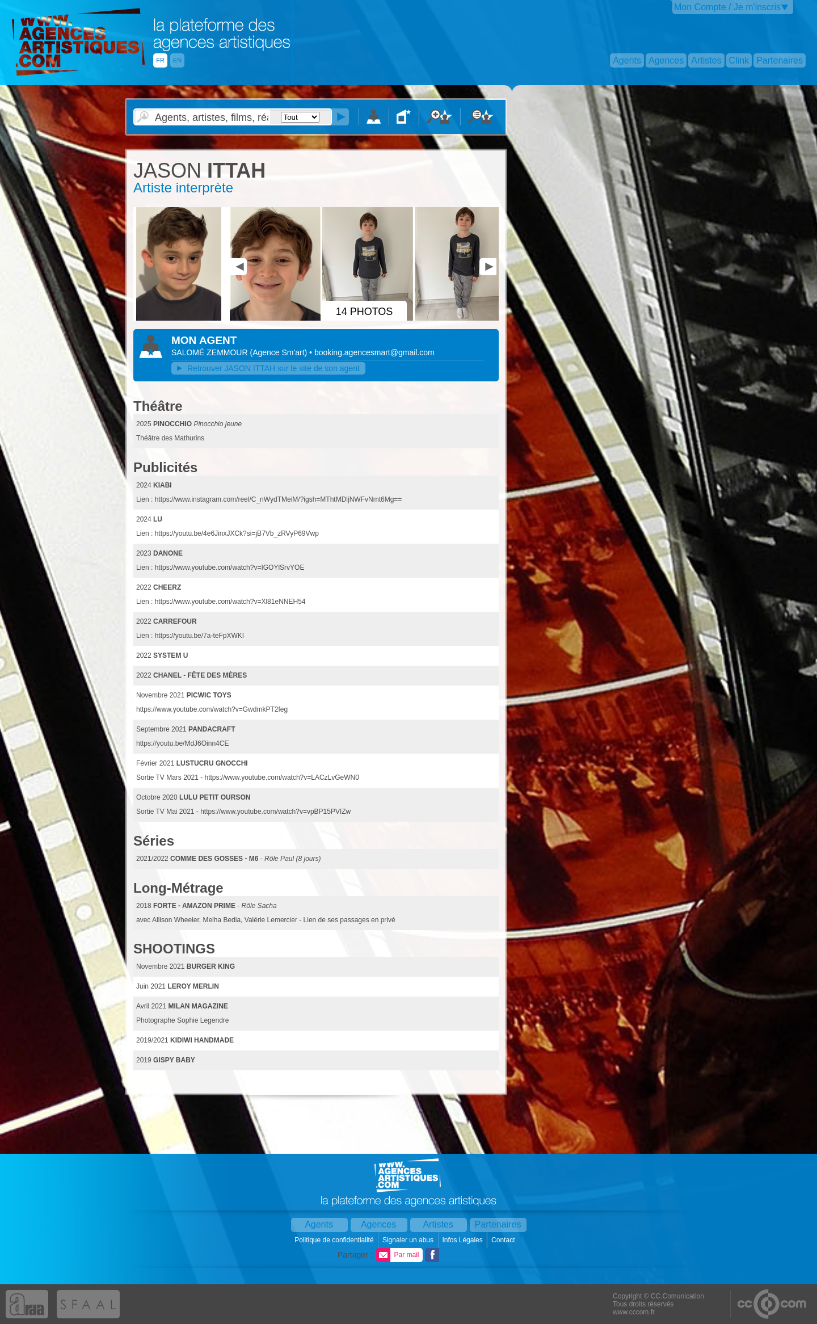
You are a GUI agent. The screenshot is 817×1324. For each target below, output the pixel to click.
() (279, 352)
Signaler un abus (408, 1240)
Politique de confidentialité (335, 1240)
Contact (504, 1240)
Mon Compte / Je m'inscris (727, 7)
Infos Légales (463, 1240)
